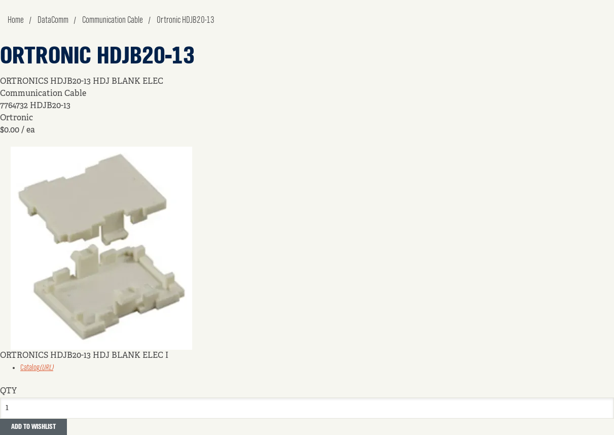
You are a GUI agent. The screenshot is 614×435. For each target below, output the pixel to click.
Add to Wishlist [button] (33, 426)
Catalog (36, 368)
